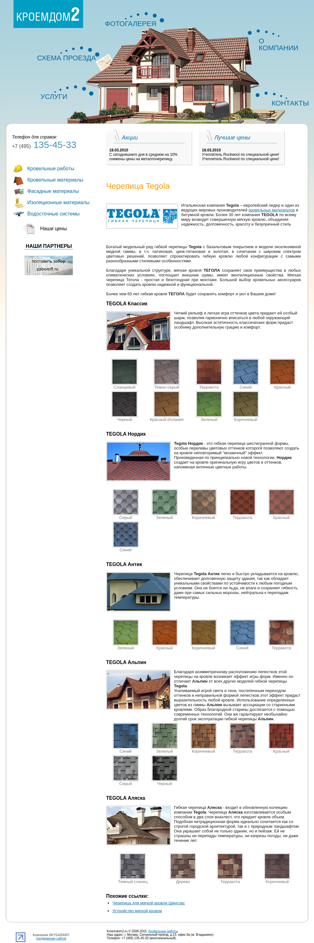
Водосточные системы (53, 213)
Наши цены (53, 228)
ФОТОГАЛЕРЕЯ (130, 24)
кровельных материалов (271, 210)
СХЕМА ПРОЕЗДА (66, 58)
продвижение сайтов (51, 938)
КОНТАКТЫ (288, 103)
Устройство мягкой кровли (137, 910)
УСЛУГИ (54, 97)
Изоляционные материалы (58, 202)
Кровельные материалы (55, 180)
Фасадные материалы (53, 191)
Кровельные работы (50, 168)
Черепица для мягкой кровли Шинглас (148, 903)
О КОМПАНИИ (278, 42)
